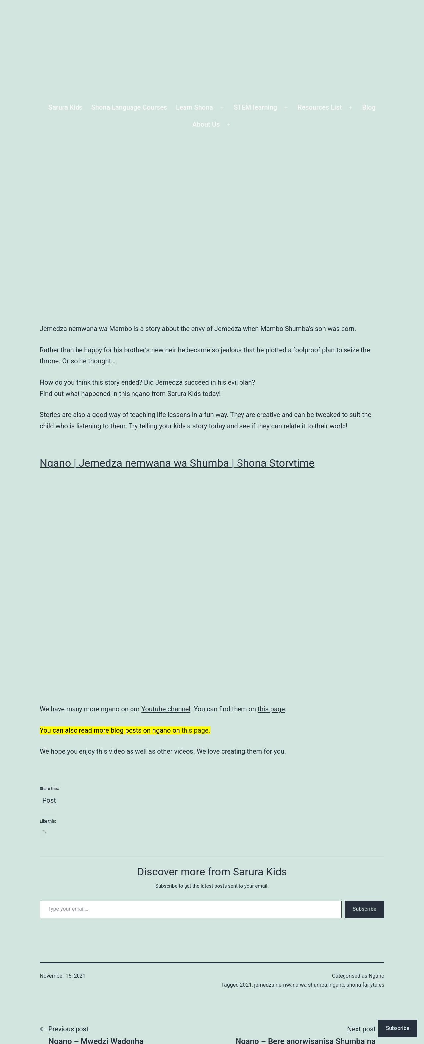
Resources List (320, 107)
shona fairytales (365, 985)
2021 (246, 985)
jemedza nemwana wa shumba (290, 985)
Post (49, 799)
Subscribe (364, 909)
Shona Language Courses (129, 107)
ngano (337, 985)
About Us (206, 124)
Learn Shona (194, 107)
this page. (196, 730)
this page (271, 709)
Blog (369, 107)
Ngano (376, 976)
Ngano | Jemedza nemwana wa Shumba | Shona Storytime (177, 463)
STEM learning (255, 107)
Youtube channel (165, 709)
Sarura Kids (65, 107)
